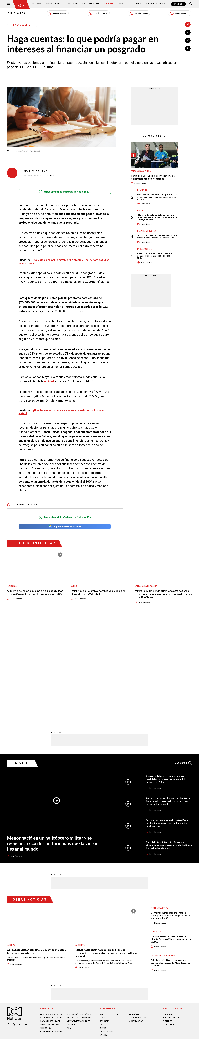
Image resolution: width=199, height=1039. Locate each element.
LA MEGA (104, 931)
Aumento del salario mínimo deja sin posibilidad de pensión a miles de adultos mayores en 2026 (35, 592)
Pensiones (142, 190)
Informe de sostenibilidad (74, 915)
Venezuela (156, 828)
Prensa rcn (45, 926)
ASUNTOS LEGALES (137, 914)
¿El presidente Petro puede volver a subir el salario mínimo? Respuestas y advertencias (157, 237)
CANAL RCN (178, 4)
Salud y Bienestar (91, 4)
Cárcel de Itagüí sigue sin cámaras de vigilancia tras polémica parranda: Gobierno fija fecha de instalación (166, 741)
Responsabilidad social (51, 911)
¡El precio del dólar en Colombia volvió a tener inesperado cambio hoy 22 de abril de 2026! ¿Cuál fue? (157, 217)
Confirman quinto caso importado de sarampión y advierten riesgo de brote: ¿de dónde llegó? (171, 811)
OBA (69, 926)
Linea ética (72, 923)
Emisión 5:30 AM (57, 13)
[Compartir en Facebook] (188, 32)
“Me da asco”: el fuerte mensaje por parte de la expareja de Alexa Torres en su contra (171, 859)
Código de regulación (50, 920)
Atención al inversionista (46, 931)
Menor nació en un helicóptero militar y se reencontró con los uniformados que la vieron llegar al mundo (53, 739)
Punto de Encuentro (155, 4)
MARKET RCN (168, 921)
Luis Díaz (11, 841)
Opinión (137, 4)
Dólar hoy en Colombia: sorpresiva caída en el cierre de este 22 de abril (98, 592)
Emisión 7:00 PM (139, 13)
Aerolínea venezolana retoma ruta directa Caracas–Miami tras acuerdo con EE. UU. (169, 835)
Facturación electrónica (79, 911)
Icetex (34, 504)
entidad (49, 381)
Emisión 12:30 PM (98, 13)
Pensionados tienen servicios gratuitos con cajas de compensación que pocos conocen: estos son (157, 197)
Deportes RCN (71, 4)
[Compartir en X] (188, 40)
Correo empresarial (50, 923)
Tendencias (123, 4)
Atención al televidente (52, 914)
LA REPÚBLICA (135, 911)
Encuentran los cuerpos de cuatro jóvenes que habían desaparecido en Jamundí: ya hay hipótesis (168, 719)
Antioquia (80, 841)
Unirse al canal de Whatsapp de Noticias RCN (65, 192)
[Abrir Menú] (8, 4)
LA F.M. (103, 921)
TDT (116, 911)
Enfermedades (158, 804)
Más (183, 659)
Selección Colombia (141, 171)
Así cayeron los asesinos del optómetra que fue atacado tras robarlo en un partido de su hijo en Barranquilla (169, 696)
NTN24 (103, 911)
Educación (21, 504)
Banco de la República (146, 586)
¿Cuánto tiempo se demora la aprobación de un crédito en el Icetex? (62, 411)
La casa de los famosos (163, 852)
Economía (109, 4)
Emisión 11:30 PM (180, 13)
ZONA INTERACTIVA (171, 914)
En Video (22, 659)
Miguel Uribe (143, 249)
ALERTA (103, 924)
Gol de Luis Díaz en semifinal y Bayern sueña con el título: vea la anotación (37, 847)
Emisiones (16, 13)
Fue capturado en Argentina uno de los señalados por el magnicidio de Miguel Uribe (155, 256)
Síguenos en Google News (65, 526)
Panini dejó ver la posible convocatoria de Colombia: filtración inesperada (153, 177)
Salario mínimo (145, 231)
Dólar (140, 211)
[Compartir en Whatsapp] (188, 48)
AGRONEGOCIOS (136, 917)
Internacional (53, 4)
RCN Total (105, 914)
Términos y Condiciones (141, 943)
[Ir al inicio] (21, 4)
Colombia (37, 4)
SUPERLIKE (167, 917)
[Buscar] (190, 4)
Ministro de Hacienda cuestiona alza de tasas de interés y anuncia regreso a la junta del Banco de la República (163, 594)
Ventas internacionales (79, 920)
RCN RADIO (104, 917)
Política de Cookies (118, 943)
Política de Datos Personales (93, 943)
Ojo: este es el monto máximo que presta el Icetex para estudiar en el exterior (64, 262)
